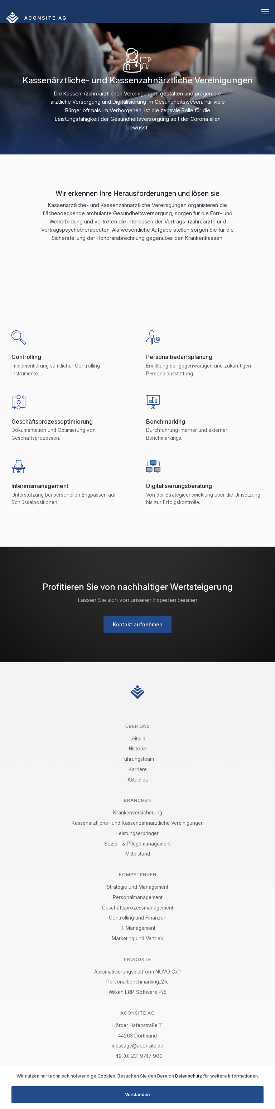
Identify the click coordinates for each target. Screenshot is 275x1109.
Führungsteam (137, 759)
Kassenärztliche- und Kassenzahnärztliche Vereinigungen (138, 823)
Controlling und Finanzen (138, 918)
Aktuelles (137, 780)
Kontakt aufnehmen (138, 624)
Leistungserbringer (137, 833)
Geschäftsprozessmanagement (137, 908)
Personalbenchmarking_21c (137, 982)
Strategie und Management (137, 887)
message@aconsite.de (137, 1046)
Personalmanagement (138, 897)
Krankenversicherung (137, 812)
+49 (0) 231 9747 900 (137, 1056)
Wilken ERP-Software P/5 (137, 992)
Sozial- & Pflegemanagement (137, 844)
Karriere (138, 769)
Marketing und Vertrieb (137, 938)
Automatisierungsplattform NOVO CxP (137, 972)
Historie (137, 748)
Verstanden (137, 1094)
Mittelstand (137, 854)
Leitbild (137, 738)
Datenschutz (188, 1076)
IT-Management (137, 928)
